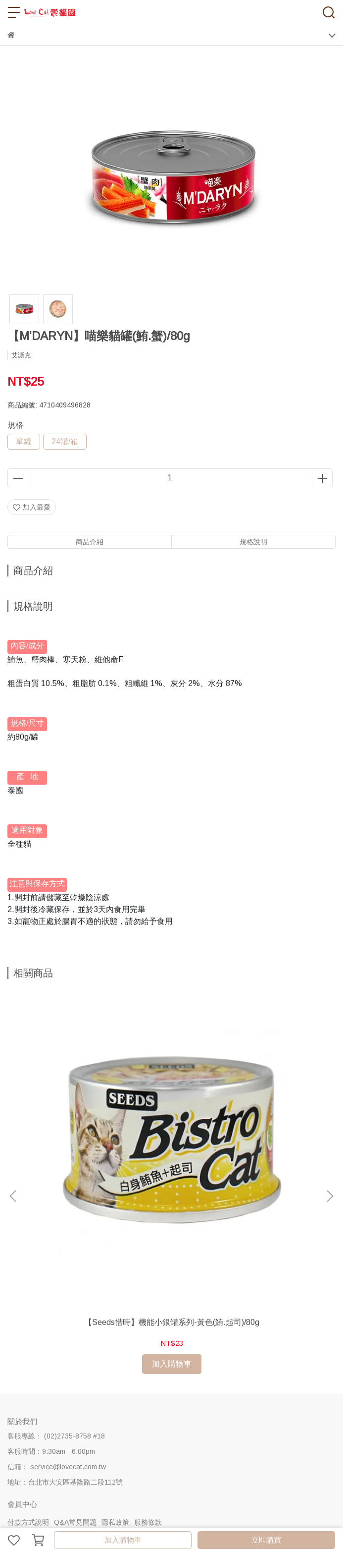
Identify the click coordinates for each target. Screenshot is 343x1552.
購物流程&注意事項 (37, 1413)
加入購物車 (123, 1540)
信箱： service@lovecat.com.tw (56, 1317)
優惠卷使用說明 (190, 1428)
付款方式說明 (28, 1373)
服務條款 (148, 1373)
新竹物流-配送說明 (165, 1413)
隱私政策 (115, 1373)
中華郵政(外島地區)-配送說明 (52, 1428)
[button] (330, 1122)
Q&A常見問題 (75, 1373)
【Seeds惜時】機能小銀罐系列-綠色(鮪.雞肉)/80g (246, 1178)
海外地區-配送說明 (132, 1428)
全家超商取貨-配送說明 (234, 1413)
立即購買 (266, 1540)
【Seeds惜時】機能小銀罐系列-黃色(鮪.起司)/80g (97, 1178)
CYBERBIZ (242, 1514)
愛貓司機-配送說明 (102, 1413)
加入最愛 (31, 507)
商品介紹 (89, 542)
